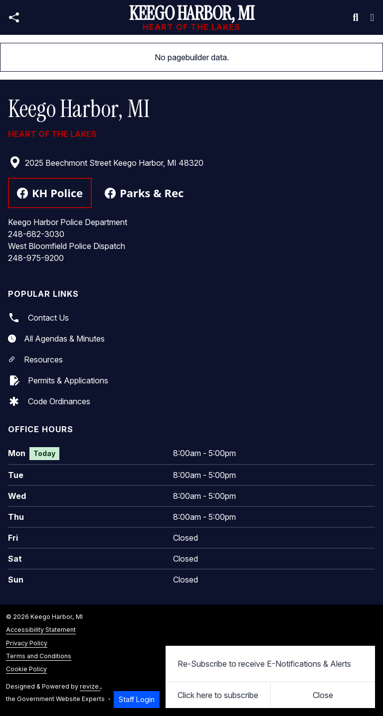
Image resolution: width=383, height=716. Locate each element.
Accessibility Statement (41, 629)
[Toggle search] (356, 17)
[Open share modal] (14, 17)
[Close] (323, 695)
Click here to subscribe (218, 695)
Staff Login (137, 699)
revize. (90, 686)
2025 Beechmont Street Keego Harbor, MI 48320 (106, 163)
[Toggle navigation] (372, 17)
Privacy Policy (26, 643)
